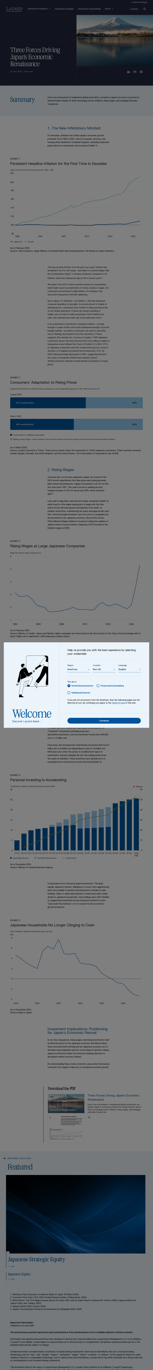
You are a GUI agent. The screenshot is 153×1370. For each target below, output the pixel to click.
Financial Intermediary (112, 686)
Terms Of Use (118, 703)
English (122, 670)
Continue (104, 721)
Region (70, 666)
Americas (72, 670)
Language (122, 666)
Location (97, 666)
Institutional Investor (82, 686)
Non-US (97, 670)
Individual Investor (81, 693)
